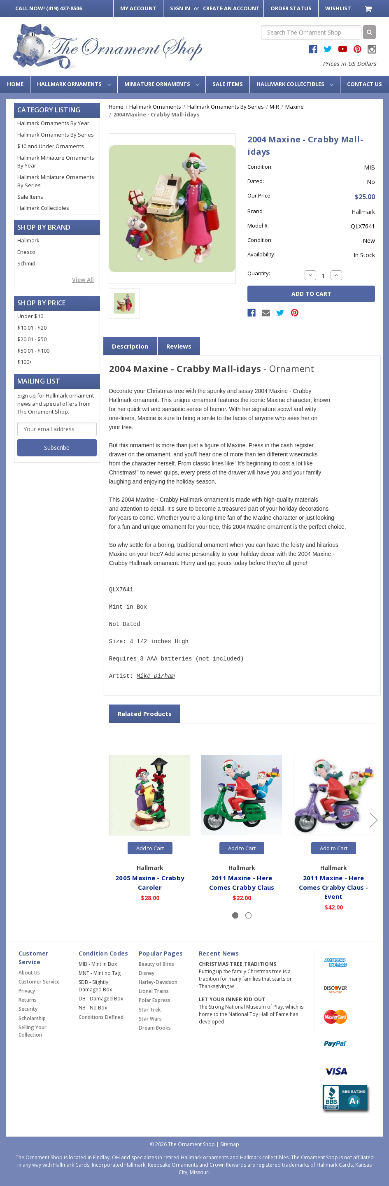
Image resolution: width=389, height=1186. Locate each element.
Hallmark (28, 240)
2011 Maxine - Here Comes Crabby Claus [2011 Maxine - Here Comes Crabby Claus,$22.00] (242, 882)
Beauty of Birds (156, 963)
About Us (29, 972)
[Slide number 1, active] (235, 915)
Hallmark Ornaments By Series (55, 134)
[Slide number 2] (248, 915)
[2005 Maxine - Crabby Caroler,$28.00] (150, 795)
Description (130, 346)
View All (83, 280)
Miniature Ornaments (161, 84)
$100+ (24, 361)
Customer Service (39, 981)
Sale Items (227, 84)
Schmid (26, 263)
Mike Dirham (156, 676)
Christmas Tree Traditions (237, 963)
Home (15, 84)
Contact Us (364, 84)
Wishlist (338, 8)
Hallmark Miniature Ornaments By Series (55, 181)
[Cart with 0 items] (369, 8)
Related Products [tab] (145, 713)
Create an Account (231, 8)
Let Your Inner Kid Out (232, 999)
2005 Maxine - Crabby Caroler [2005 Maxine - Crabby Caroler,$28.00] (150, 882)
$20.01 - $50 (32, 339)
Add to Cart (150, 848)
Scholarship (32, 1018)
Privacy (27, 990)
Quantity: (258, 273)
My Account (138, 8)
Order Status (291, 8)
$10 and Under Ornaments (50, 146)
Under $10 (30, 316)
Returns (28, 999)
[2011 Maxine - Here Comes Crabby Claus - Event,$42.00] (333, 795)
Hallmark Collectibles (294, 84)
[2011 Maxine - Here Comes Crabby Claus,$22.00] (242, 795)
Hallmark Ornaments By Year (53, 123)
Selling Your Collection (33, 1031)
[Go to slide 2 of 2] (110, 820)
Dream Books (155, 1027)
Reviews (178, 346)
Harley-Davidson (158, 982)
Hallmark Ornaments (74, 84)
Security (28, 1008)
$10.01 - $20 (32, 327)
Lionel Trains (154, 991)
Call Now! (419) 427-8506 (48, 8)
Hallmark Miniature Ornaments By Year (55, 162)
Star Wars (150, 1018)
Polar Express (154, 1000)
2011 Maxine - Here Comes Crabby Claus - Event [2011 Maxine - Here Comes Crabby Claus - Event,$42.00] (333, 887)
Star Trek (150, 1009)
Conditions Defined (101, 1017)
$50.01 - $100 (33, 350)
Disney (146, 973)
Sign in (180, 8)
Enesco (26, 252)
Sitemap (229, 1144)
